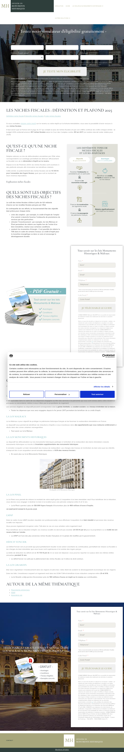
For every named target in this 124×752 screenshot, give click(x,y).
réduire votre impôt (28, 123)
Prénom (48, 43)
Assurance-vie (16, 595)
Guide (68, 6)
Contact (9, 740)
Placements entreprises (20, 590)
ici (56, 88)
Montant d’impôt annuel (20, 53)
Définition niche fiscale (15, 116)
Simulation (59, 6)
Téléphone (84, 53)
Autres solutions (62, 18)
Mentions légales (62, 749)
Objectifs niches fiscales (34, 116)
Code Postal (84, 43)
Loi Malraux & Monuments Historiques (87, 6)
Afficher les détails (102, 387)
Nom (13, 43)
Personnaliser (62, 394)
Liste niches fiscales (53, 116)
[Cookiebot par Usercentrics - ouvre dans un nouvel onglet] (104, 356)
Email (48, 53)
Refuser (26, 394)
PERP (13, 593)
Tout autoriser (97, 394)
